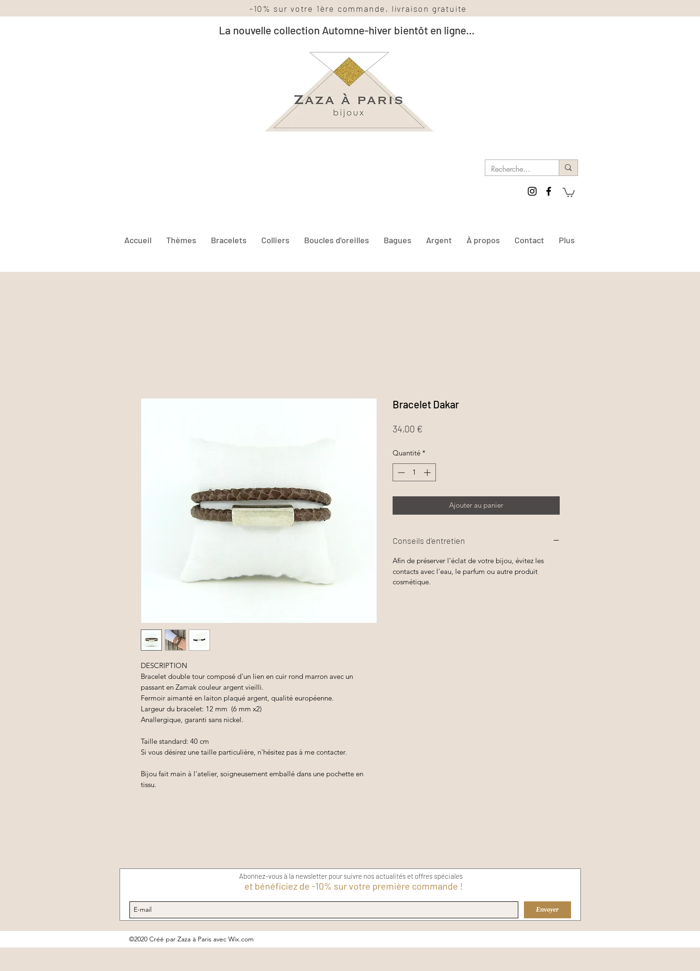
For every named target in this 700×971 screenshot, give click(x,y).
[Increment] (428, 472)
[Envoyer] (547, 909)
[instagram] (532, 191)
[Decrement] (400, 472)
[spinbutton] (414, 472)
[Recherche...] (515, 169)
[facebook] (549, 191)
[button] (569, 192)
